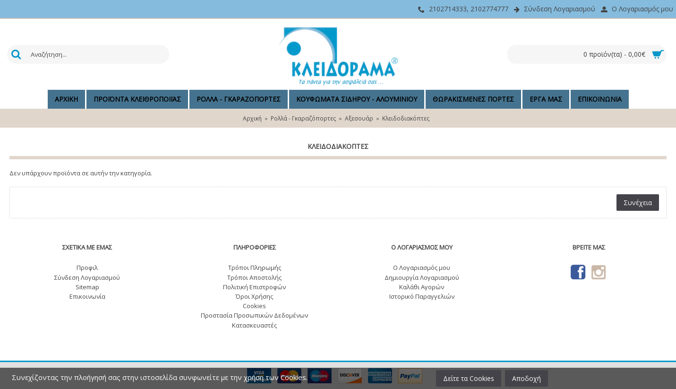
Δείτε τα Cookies (468, 378)
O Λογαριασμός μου (421, 267)
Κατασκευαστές (254, 325)
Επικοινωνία (87, 296)
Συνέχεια (638, 202)
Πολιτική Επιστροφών (254, 287)
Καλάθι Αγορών (421, 287)
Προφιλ (87, 267)
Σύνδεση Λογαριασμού (87, 277)
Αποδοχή (526, 378)
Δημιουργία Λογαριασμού (422, 277)
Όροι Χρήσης (254, 296)
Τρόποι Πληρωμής (254, 267)
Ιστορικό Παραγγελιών (421, 296)
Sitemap (87, 287)
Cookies (254, 306)
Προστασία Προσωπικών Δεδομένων (254, 315)
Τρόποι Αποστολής (254, 277)
